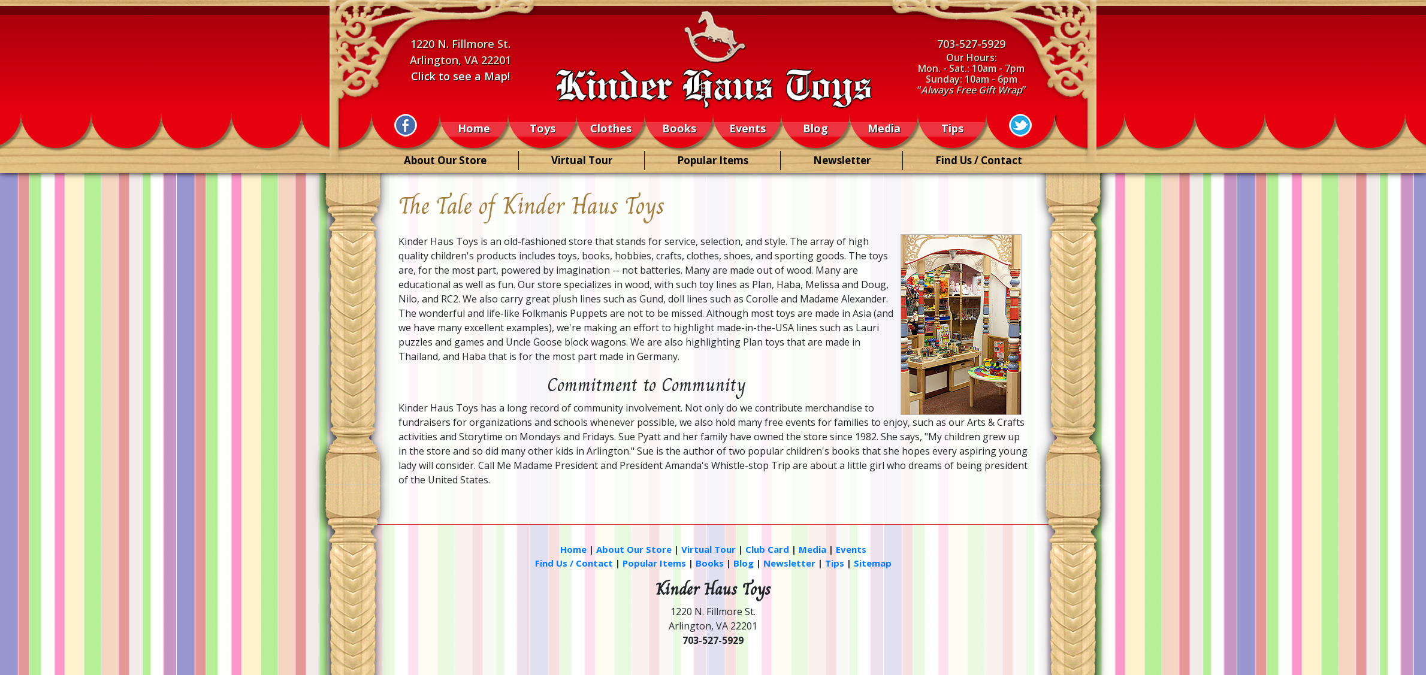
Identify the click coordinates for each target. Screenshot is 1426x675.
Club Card (767, 549)
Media (884, 128)
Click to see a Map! (460, 76)
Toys (542, 128)
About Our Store (445, 160)
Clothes (611, 128)
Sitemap (873, 563)
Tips (952, 128)
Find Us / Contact (978, 160)
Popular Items (712, 160)
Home (474, 128)
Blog (815, 128)
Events (747, 128)
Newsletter (842, 160)
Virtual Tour (581, 160)
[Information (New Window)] (405, 125)
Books (679, 128)
